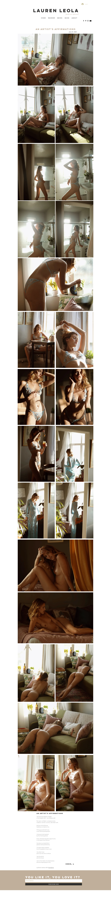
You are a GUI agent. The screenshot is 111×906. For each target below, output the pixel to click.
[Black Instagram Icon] (88, 21)
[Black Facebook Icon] (83, 21)
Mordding (51, 867)
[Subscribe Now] (53, 884)
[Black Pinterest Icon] (86, 21)
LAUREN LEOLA (56, 10)
